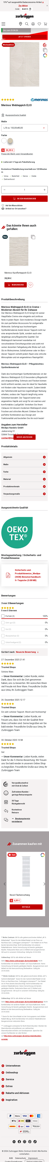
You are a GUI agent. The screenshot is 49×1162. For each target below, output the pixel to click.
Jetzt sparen (24, 37)
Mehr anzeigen (24, 437)
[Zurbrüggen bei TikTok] (35, 1141)
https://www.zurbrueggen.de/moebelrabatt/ (21, 961)
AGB (11, 1158)
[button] (3, 1065)
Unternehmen (13, 1065)
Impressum (33, 1158)
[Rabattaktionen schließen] (47, 5)
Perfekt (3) (10, 616)
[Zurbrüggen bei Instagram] (24, 1141)
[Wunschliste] (39, 24)
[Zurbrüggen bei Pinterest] (29, 1141)
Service (10, 1079)
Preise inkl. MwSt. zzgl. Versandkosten (17, 154)
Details (26, 907)
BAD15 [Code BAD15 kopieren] (26, 9)
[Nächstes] (44, 884)
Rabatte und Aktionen (17, 1093)
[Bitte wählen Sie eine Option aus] (24, 128)
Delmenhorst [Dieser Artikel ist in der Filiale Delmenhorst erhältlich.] (8, 179)
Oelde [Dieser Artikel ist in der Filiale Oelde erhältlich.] (32, 176)
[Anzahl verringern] (4, 189)
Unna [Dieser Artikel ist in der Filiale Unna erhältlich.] (4, 176)
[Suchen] (27, 24)
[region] (24, 66)
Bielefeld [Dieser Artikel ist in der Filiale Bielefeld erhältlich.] (14, 176)
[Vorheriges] (5, 884)
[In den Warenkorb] (24, 199)
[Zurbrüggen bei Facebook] (19, 1141)
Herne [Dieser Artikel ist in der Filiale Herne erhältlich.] (24, 176)
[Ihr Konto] (33, 24)
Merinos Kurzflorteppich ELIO (17, 273)
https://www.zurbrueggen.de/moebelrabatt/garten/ (24, 1002)
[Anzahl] (25, 189)
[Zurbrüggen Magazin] (14, 1141)
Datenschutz (20, 1158)
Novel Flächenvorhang (20, 895)
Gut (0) (8, 629)
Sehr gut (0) (10, 623)
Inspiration (11, 1099)
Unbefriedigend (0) (13, 642)
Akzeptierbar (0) (12, 636)
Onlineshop (12, 1072)
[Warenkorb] (46, 24)
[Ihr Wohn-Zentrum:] (20, 24)
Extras (9, 1086)
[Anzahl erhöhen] (45, 189)
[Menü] (3, 24)
